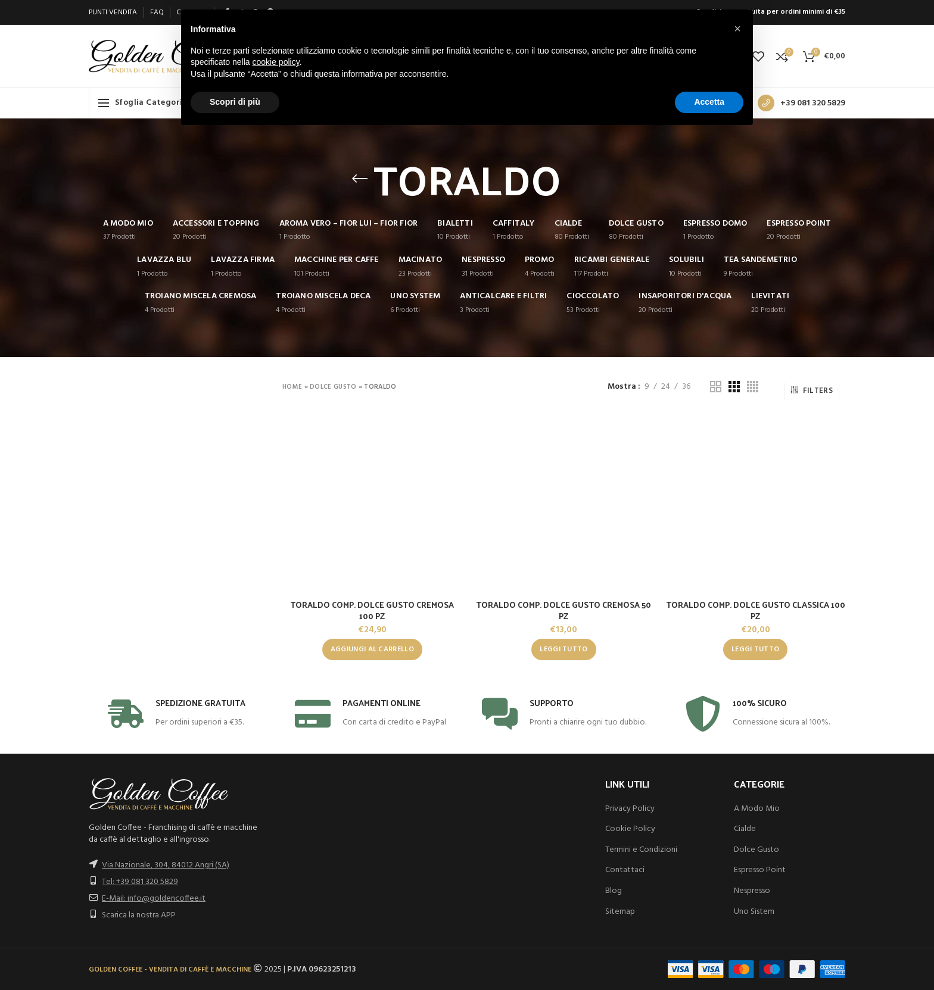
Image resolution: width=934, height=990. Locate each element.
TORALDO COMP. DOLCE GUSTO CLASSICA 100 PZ (755, 610)
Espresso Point (760, 870)
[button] (372, 649)
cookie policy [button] (276, 62)
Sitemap (620, 912)
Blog (613, 891)
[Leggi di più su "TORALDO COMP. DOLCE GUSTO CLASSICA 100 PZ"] (755, 649)
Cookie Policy (630, 829)
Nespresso (752, 891)
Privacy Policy (630, 809)
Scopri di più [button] (235, 102)
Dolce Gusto (756, 850)
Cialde (745, 829)
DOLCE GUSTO (333, 387)
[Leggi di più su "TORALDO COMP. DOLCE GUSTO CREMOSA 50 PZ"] (563, 649)
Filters (811, 391)
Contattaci (625, 870)
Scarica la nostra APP (139, 915)
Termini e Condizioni (641, 850)
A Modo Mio (757, 809)
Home (292, 387)
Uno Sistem (754, 912)
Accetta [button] (709, 102)
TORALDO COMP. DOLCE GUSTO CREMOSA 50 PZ (563, 610)
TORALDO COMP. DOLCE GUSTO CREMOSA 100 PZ (372, 610)
